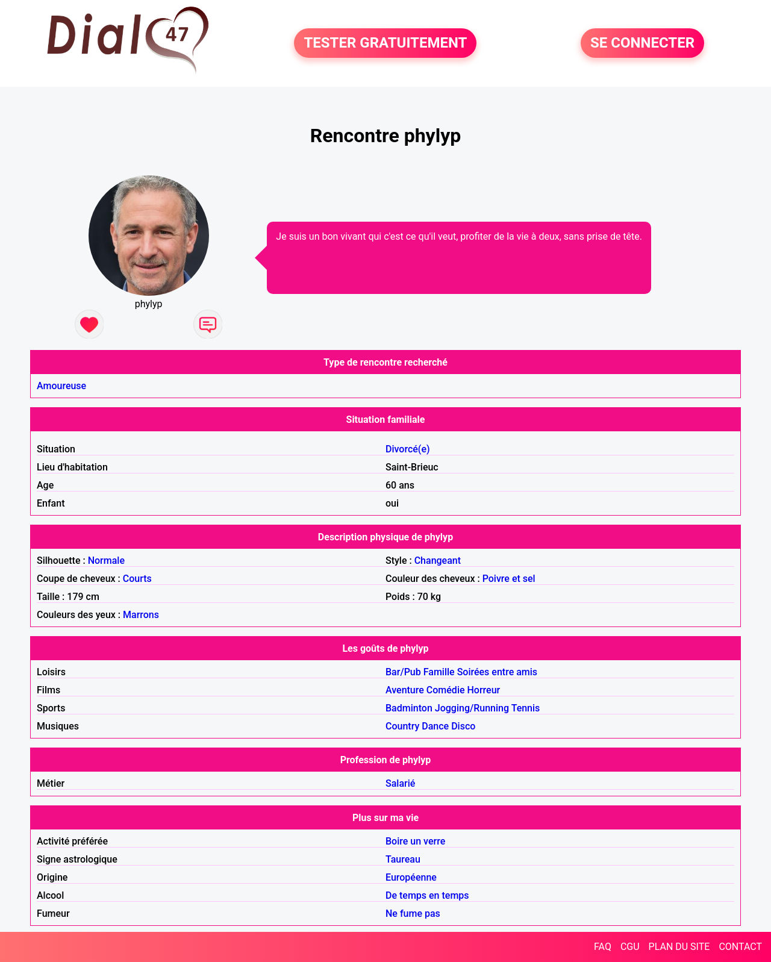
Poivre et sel (508, 578)
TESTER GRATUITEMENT (385, 43)
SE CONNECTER (642, 43)
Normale (106, 560)
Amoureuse (61, 386)
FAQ (602, 946)
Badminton (409, 708)
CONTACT (740, 946)
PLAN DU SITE (679, 946)
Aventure (405, 690)
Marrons (141, 614)
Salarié (400, 783)
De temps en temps (427, 895)
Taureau (403, 859)
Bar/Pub (403, 672)
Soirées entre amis (497, 672)
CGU (630, 946)
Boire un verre (415, 841)
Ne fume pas (413, 913)
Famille (439, 672)
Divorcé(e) (408, 449)
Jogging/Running (472, 708)
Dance (435, 726)
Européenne (411, 877)
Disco (463, 726)
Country (402, 726)
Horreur (484, 690)
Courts (137, 578)
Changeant (437, 560)
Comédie (445, 690)
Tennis (525, 708)
